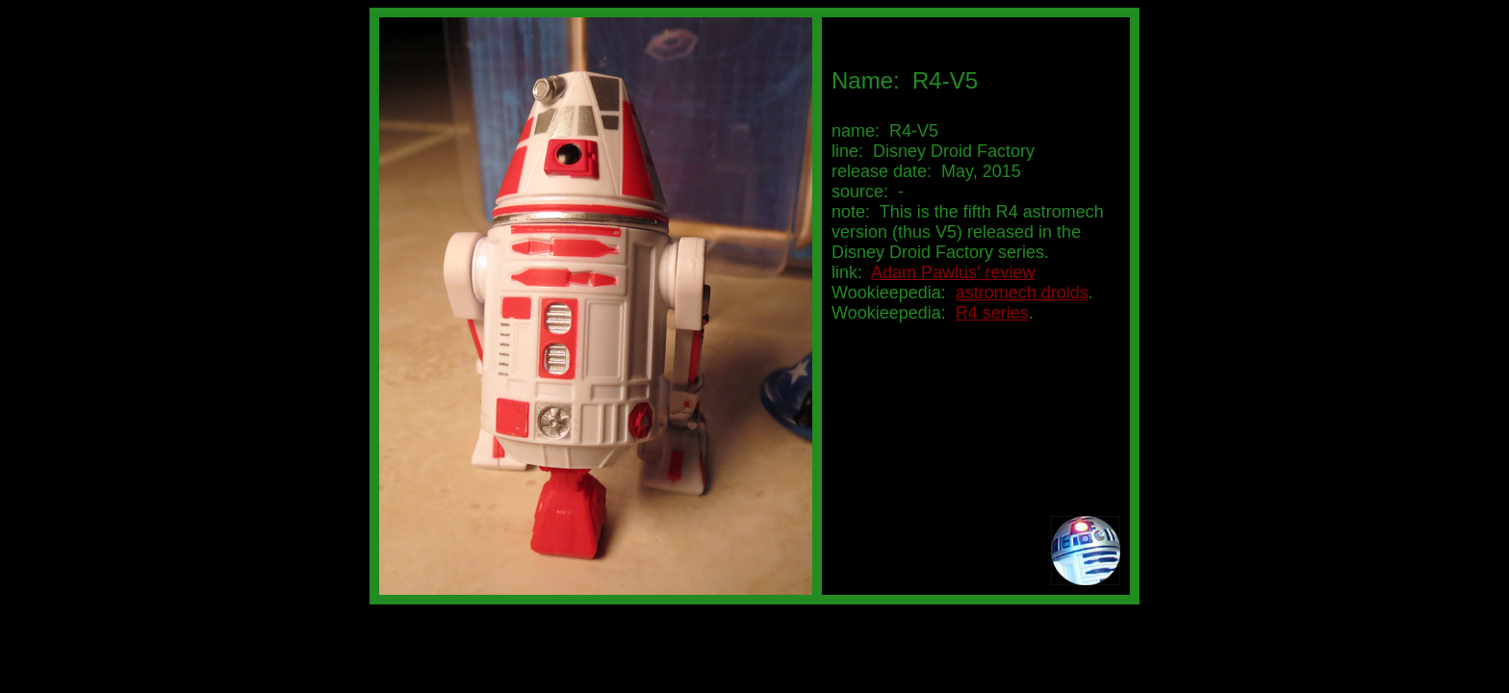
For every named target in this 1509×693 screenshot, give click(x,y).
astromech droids (1022, 292)
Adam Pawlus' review (953, 272)
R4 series (992, 312)
